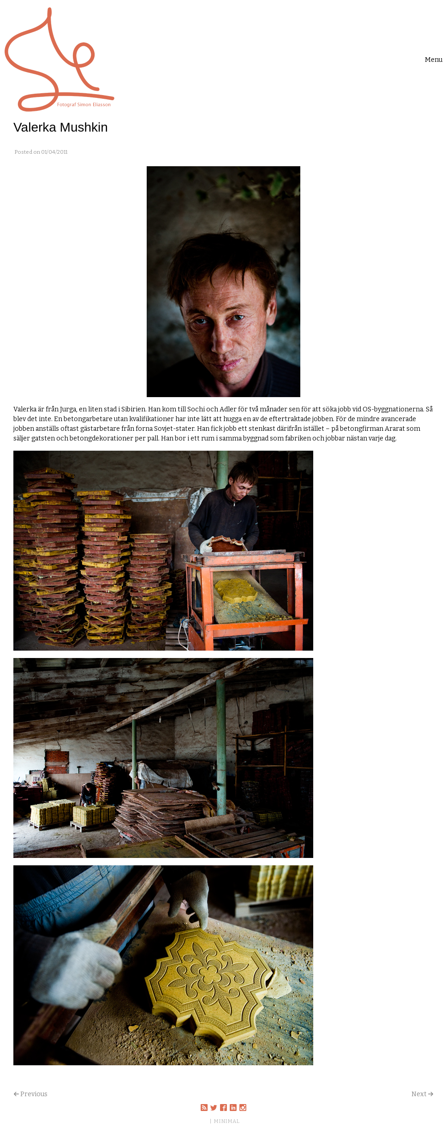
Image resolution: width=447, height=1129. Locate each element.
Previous (34, 1094)
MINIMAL (226, 1121)
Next (419, 1094)
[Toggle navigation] (433, 60)
